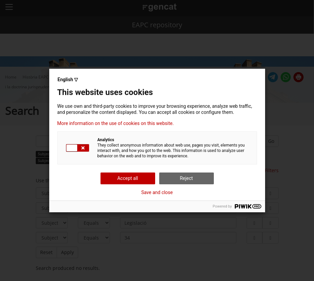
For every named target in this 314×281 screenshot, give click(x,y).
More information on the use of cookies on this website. (115, 123)
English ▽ (68, 79)
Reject (186, 178)
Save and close (157, 192)
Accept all (127, 178)
